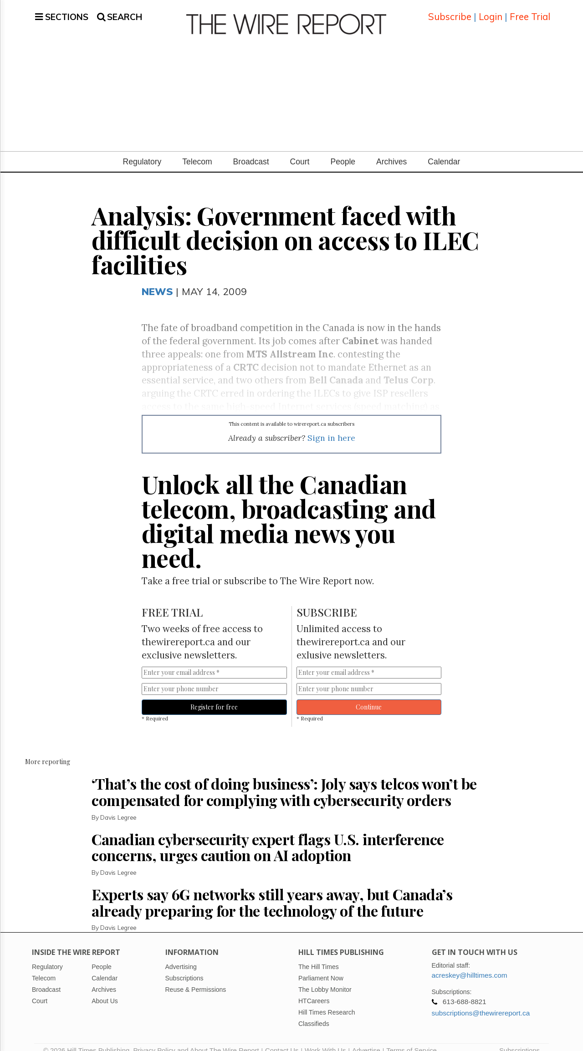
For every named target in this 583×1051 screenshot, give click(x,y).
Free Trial (530, 11)
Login (490, 11)
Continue (369, 696)
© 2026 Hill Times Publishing (88, 1039)
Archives (391, 150)
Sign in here (331, 427)
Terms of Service (411, 1039)
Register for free (214, 696)
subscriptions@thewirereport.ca (481, 1002)
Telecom (197, 150)
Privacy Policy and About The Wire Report (196, 1039)
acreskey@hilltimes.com (469, 964)
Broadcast (251, 150)
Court (300, 150)
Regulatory (142, 150)
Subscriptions (519, 1039)
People (342, 150)
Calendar (444, 150)
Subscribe (449, 11)
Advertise (366, 1039)
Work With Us (325, 1039)
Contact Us (281, 1039)
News (157, 280)
